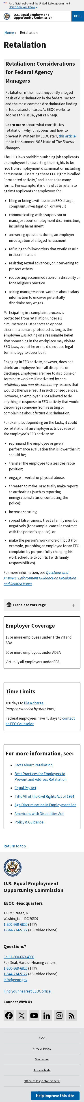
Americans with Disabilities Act (39, 813)
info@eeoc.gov (15, 979)
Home (9, 32)
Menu (77, 16)
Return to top (15, 846)
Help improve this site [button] (55, 1095)
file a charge (33, 703)
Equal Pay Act (25, 787)
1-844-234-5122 (15, 930)
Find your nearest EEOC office (27, 991)
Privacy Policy (42, 1048)
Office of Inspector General (42, 1081)
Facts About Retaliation (33, 765)
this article (67, 136)
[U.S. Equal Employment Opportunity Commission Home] (32, 16)
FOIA (42, 1038)
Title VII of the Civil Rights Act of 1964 (44, 796)
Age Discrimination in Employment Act (45, 804)
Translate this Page (29, 604)
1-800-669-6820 (15, 924)
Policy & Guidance (29, 822)
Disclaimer (42, 1059)
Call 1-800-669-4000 (19, 956)
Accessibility (42, 1070)
